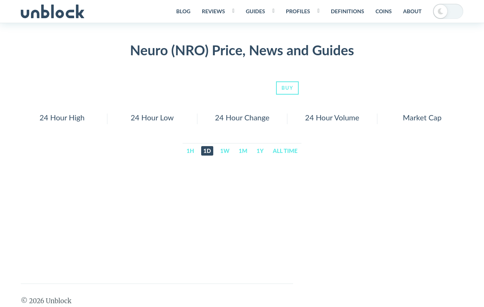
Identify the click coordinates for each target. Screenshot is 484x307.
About (412, 11)
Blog (183, 11)
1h (190, 150)
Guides (255, 11)
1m (243, 150)
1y (260, 150)
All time (285, 150)
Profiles (298, 11)
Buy (287, 88)
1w (225, 150)
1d (207, 150)
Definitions (347, 11)
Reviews (213, 11)
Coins (383, 11)
